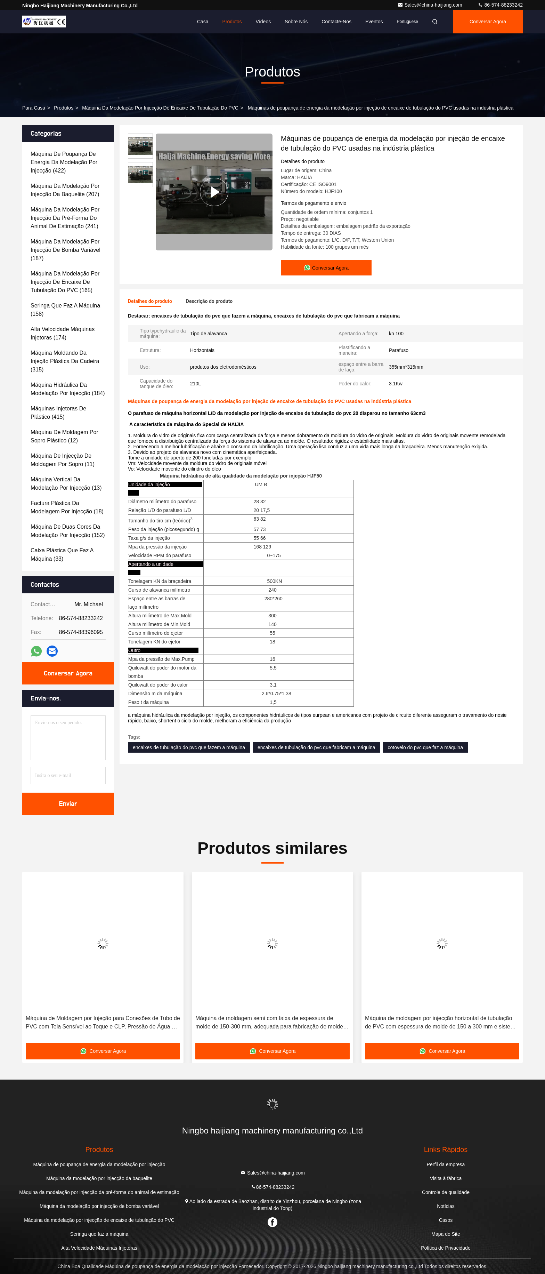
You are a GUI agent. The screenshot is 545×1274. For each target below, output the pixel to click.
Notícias (446, 1206)
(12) (64, 436)
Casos (446, 1220)
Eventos (374, 21)
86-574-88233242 (500, 5)
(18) (67, 507)
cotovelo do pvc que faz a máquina (425, 747)
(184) (68, 389)
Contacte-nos (336, 21)
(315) (65, 361)
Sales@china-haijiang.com (431, 5)
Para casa (33, 108)
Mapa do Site (445, 1234)
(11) (63, 460)
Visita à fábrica (446, 1178)
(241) (65, 218)
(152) (68, 531)
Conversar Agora (488, 21)
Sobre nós (296, 21)
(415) (58, 413)
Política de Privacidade (445, 1248)
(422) (64, 162)
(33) (62, 554)
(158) (65, 310)
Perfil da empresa (446, 1164)
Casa (203, 21)
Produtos (232, 21)
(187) (65, 250)
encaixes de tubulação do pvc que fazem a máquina (189, 747)
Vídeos (263, 21)
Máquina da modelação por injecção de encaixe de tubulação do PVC (160, 108)
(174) (63, 333)
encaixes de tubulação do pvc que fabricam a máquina (316, 747)
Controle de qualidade (446, 1192)
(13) (66, 483)
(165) (65, 282)
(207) (65, 190)
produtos (63, 108)
